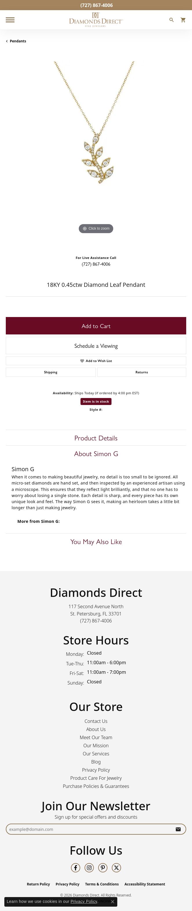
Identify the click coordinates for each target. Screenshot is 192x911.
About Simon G (96, 453)
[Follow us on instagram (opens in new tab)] (89, 867)
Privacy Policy (96, 770)
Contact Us (96, 721)
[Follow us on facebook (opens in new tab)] (75, 867)
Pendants (18, 41)
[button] (172, 20)
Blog (96, 762)
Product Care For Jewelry (96, 778)
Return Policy (38, 884)
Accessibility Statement (145, 884)
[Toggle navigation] (10, 20)
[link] (96, 5)
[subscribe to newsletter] (178, 829)
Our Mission (96, 745)
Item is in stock (96, 401)
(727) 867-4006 (96, 263)
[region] (96, 151)
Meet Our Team (96, 737)
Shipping (50, 372)
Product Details (96, 437)
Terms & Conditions (102, 884)
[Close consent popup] (112, 901)
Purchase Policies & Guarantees (96, 786)
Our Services (96, 753)
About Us (96, 729)
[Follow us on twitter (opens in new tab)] (116, 867)
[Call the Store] (96, 620)
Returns (142, 372)
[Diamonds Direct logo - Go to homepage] (96, 20)
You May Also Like (96, 541)
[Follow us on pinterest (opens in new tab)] (102, 867)
